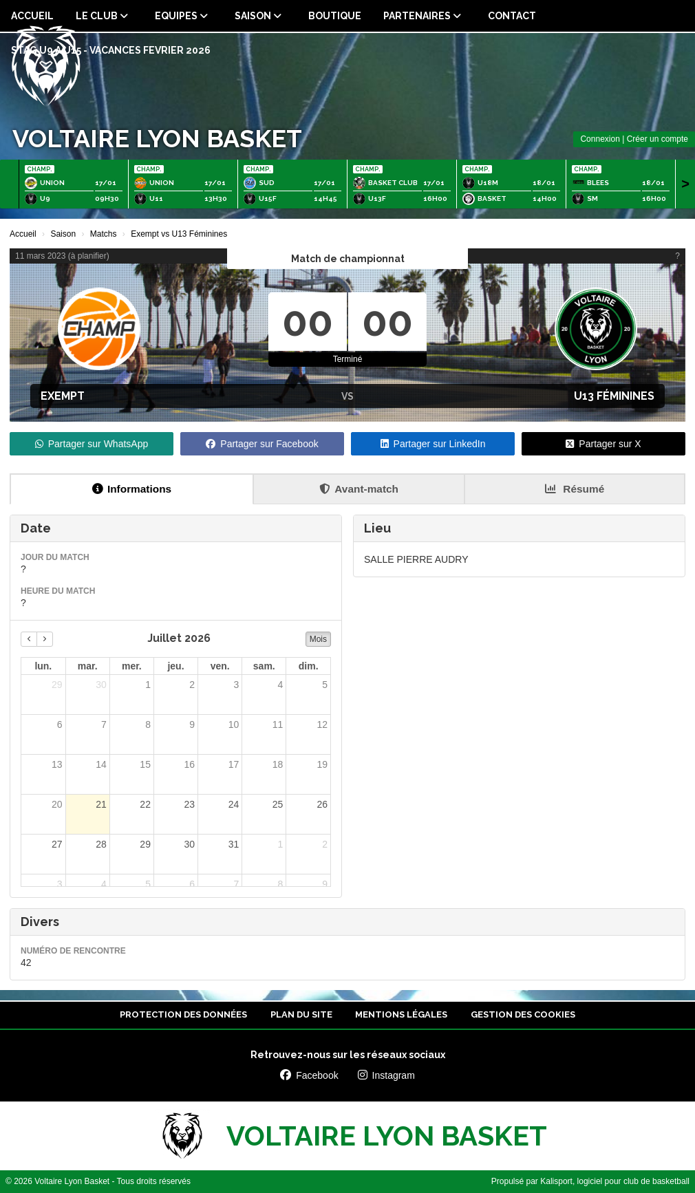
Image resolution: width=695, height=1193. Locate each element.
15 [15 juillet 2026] (145, 764)
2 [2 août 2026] (325, 844)
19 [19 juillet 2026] (322, 764)
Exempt (63, 395)
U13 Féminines (614, 395)
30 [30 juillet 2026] (189, 844)
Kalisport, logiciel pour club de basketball (614, 1181)
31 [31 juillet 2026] (233, 844)
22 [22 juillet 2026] (145, 804)
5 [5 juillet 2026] (325, 684)
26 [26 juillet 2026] (322, 804)
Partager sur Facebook (262, 443)
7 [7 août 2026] (236, 884)
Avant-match (358, 489)
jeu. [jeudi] (175, 665)
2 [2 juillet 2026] (192, 684)
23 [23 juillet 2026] (189, 804)
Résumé (574, 489)
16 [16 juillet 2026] (189, 764)
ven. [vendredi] (220, 665)
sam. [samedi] (264, 665)
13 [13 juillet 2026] (57, 764)
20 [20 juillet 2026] (57, 804)
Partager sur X (603, 443)
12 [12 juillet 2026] (322, 724)
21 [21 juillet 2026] (101, 804)
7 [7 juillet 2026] (104, 724)
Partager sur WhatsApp (92, 443)
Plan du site (301, 1014)
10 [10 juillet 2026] (233, 724)
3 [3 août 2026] (60, 884)
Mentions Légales (401, 1014)
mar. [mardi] (88, 665)
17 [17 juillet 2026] (233, 764)
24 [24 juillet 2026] (233, 804)
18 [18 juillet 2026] (278, 764)
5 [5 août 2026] (148, 884)
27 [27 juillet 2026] (57, 844)
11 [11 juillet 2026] (278, 724)
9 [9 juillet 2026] (192, 724)
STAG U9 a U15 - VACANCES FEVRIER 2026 (111, 50)
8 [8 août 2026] (281, 884)
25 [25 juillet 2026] (278, 804)
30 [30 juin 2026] (101, 684)
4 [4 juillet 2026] (281, 684)
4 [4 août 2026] (104, 884)
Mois (318, 639)
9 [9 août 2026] (325, 884)
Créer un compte (657, 139)
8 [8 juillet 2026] (148, 724)
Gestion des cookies (523, 1014)
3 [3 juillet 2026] (236, 684)
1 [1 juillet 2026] (148, 684)
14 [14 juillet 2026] (101, 764)
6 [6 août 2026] (192, 884)
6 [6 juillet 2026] (60, 724)
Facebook (309, 1075)
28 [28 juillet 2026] (101, 844)
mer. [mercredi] (132, 665)
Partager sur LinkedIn (433, 443)
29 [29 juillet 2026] (145, 844)
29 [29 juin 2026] (57, 684)
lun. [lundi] (43, 665)
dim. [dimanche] (309, 665)
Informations (131, 489)
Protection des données (183, 1014)
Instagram (386, 1075)
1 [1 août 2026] (281, 844)
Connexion (599, 139)
